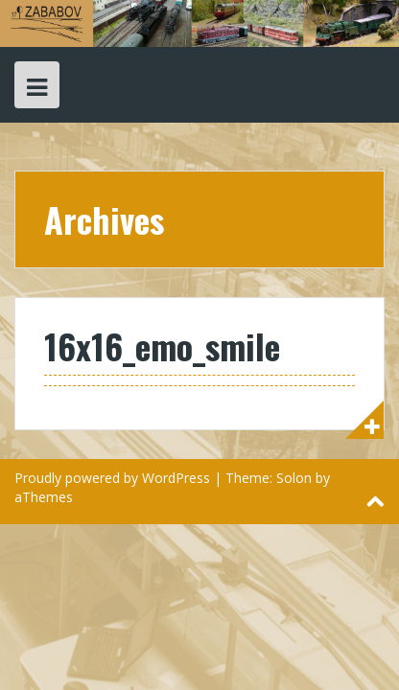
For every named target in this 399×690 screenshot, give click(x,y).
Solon (294, 478)
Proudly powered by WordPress (112, 478)
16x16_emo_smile (162, 345)
